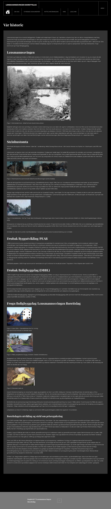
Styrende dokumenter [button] (32, 11)
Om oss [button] (16, 11)
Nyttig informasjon (51, 11)
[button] (103, 8)
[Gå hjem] (21, 4)
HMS (64, 11)
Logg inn (73, 11)
